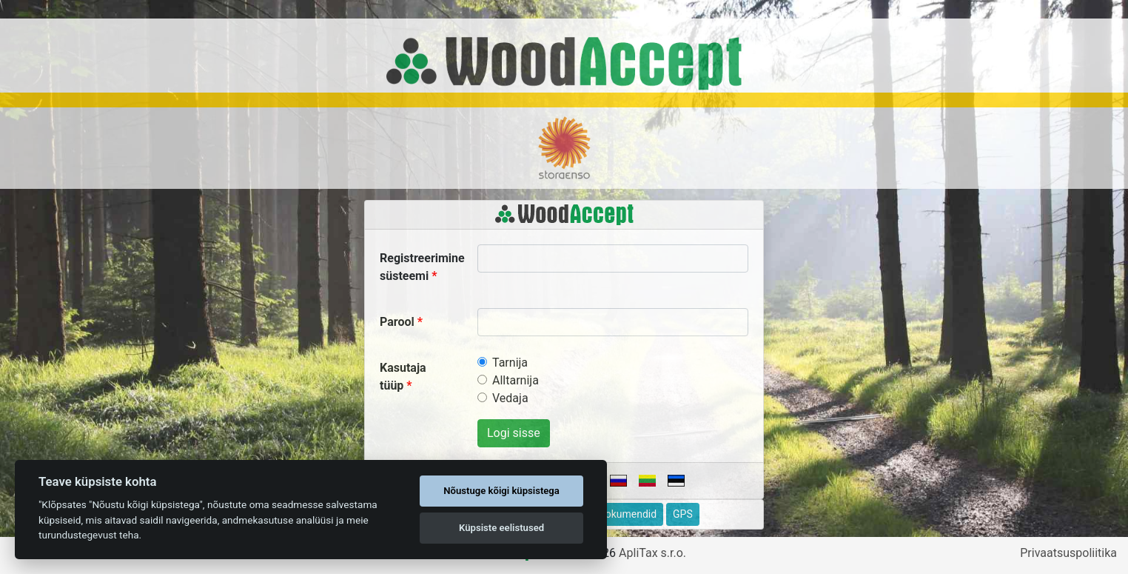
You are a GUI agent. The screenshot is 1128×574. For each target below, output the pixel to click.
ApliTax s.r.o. (652, 553)
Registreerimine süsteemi (422, 267)
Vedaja (510, 398)
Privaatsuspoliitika (1068, 553)
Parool (397, 322)
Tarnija (510, 363)
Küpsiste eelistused (501, 527)
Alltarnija (515, 380)
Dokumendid (627, 514)
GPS (683, 514)
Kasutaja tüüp (403, 377)
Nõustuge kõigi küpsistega (501, 490)
